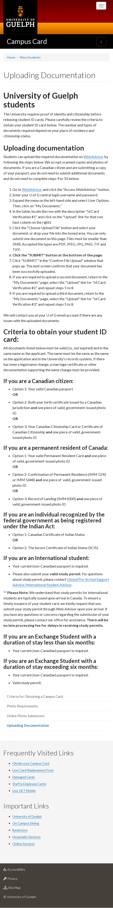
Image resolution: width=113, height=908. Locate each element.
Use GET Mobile (24, 791)
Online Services (23, 844)
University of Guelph (27, 816)
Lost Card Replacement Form (33, 770)
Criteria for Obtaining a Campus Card (35, 696)
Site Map (19, 888)
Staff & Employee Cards (29, 784)
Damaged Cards (23, 777)
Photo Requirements (22, 706)
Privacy (17, 879)
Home (11, 57)
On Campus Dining (25, 823)
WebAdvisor (93, 156)
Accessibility (21, 870)
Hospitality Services (26, 837)
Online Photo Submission (25, 716)
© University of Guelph (19, 897)
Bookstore (19, 830)
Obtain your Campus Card (30, 763)
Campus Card (27, 41)
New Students (30, 57)
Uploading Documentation (34, 726)
